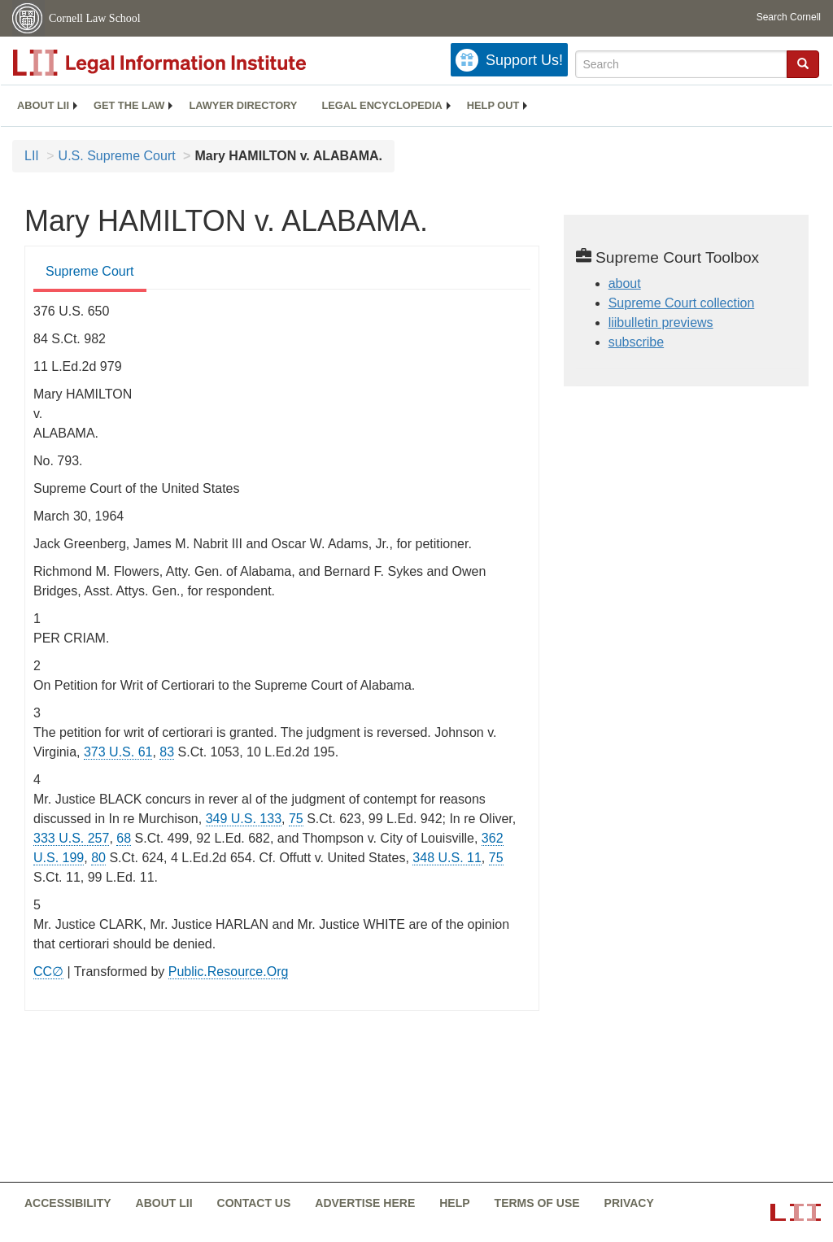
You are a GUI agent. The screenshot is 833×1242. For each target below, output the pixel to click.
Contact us (254, 1202)
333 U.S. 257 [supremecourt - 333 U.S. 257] (71, 838)
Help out (493, 105)
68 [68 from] (123, 838)
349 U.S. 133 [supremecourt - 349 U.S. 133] (243, 819)
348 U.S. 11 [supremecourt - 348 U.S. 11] (447, 858)
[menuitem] (43, 105)
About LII (43, 105)
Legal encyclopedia (381, 105)
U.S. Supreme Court (117, 156)
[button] (803, 63)
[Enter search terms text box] (681, 64)
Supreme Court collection (681, 303)
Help (454, 1202)
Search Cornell (789, 17)
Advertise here (365, 1202)
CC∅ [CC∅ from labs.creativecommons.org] (48, 971)
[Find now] (803, 64)
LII (31, 156)
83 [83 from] (166, 752)
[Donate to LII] (509, 59)
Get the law (129, 105)
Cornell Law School (95, 18)
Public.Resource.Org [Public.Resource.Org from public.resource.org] (228, 971)
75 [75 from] (296, 819)
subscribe (636, 342)
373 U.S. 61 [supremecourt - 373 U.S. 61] (118, 752)
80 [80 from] (98, 858)
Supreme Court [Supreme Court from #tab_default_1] (90, 271)
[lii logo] (195, 63)
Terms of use (537, 1202)
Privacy (629, 1202)
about (624, 283)
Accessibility (67, 1202)
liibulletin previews (660, 322)
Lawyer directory (243, 105)
